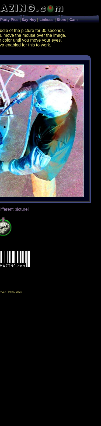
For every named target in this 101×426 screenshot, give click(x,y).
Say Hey (29, 19)
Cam (73, 19)
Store (61, 19)
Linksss (46, 19)
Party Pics (9, 19)
